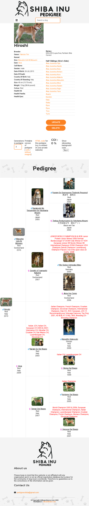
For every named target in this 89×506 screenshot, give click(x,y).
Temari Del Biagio (37, 403)
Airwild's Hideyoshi (69, 329)
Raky (48, 100)
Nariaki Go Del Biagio (37, 344)
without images (28, 153)
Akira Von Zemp (69, 284)
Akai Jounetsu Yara (53, 91)
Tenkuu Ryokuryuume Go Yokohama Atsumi (69, 212)
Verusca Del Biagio (69, 424)
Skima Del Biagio (69, 362)
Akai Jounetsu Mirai (53, 83)
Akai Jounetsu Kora (53, 75)
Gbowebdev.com (49, 502)
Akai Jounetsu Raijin (53, 89)
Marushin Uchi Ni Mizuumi (27, 60)
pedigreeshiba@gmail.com (28, 492)
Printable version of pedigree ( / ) (28, 148)
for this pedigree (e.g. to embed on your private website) (41, 145)
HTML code (40, 141)
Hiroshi (6, 304)
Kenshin (49, 97)
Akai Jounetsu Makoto (54, 77)
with (27, 150)
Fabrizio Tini (24, 54)
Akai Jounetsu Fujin (53, 63)
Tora (47, 111)
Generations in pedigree (19, 142)
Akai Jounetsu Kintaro (54, 72)
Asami (48, 94)
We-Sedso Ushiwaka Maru (69, 259)
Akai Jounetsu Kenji (53, 69)
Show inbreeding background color (66, 144)
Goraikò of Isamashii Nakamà (37, 263)
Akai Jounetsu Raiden (54, 86)
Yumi (48, 114)
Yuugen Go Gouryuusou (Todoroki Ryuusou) (69, 186)
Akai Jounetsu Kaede (54, 66)
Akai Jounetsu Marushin (55, 80)
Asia (20, 63)
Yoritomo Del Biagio (69, 389)
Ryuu (48, 105)
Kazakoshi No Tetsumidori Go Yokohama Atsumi (37, 201)
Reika (48, 103)
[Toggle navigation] (16, 20)
